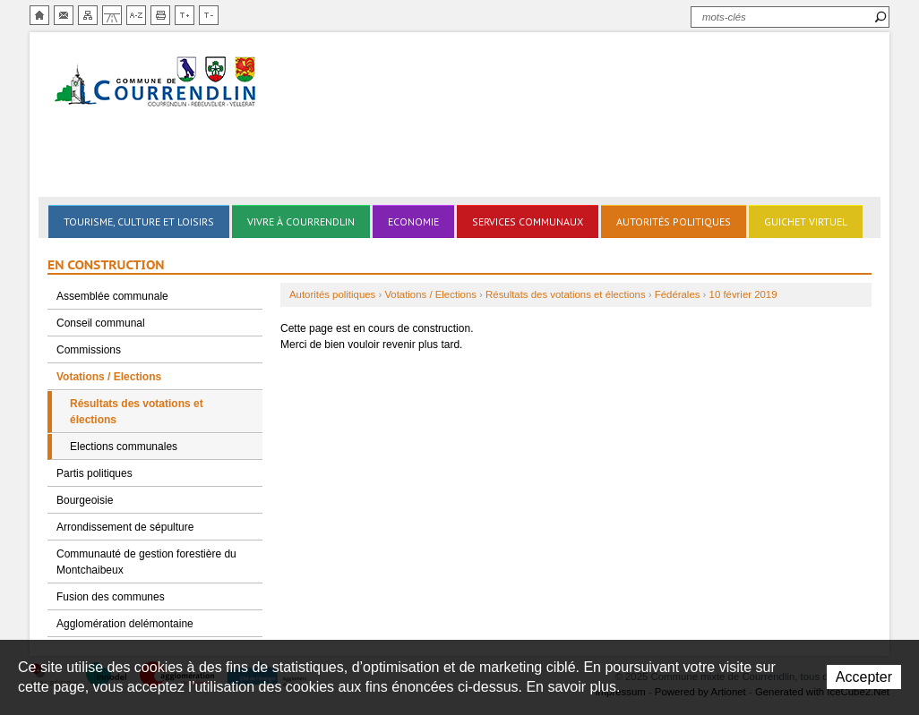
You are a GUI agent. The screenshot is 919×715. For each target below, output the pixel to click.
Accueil (39, 15)
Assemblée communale (112, 296)
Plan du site (88, 15)
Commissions (88, 350)
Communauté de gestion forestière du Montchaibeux (146, 562)
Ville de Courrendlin (157, 83)
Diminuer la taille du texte (209, 15)
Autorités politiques (673, 221)
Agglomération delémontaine (124, 623)
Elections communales (123, 446)
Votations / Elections (108, 376)
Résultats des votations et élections (136, 411)
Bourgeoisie (84, 500)
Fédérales (677, 294)
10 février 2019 (743, 294)
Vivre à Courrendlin (301, 221)
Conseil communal (100, 323)
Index (136, 15)
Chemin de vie (112, 15)
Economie (413, 221)
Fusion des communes (110, 597)
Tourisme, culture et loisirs (139, 221)
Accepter (864, 677)
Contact (63, 15)
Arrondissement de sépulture (124, 527)
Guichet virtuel (805, 221)
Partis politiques (94, 473)
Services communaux (527, 221)
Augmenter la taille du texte (184, 15)
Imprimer (160, 15)
